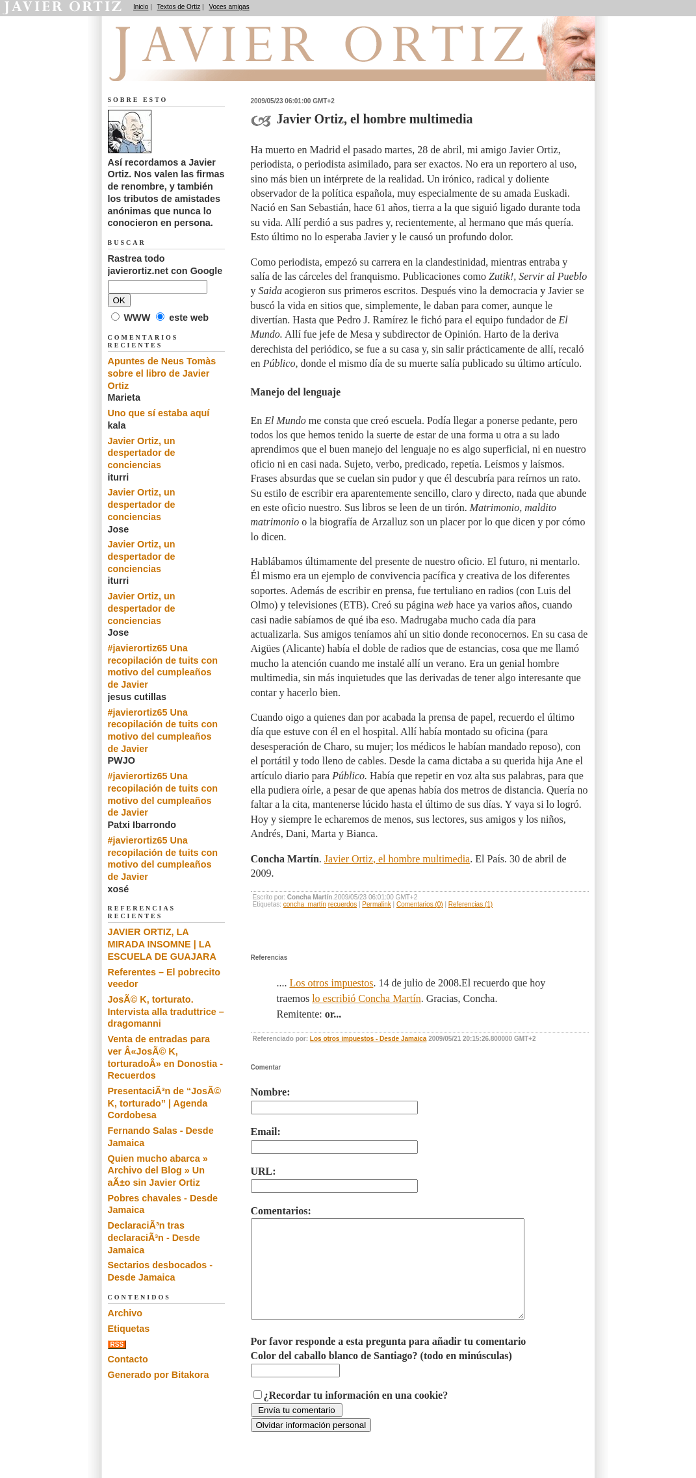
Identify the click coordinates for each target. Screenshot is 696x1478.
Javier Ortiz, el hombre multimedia (397, 858)
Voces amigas (229, 6)
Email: (266, 1131)
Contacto (128, 1359)
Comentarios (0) (419, 904)
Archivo (125, 1313)
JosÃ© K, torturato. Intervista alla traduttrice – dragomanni (166, 1011)
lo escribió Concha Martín (366, 998)
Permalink (376, 904)
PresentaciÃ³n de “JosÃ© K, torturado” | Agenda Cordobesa (165, 1103)
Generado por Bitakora (158, 1375)
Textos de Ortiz (179, 6)
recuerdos (342, 904)
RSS (117, 1344)
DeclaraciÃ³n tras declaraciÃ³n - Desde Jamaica (154, 1237)
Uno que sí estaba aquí (159, 413)
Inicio (140, 6)
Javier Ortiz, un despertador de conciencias (141, 453)
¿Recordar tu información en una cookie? (356, 1414)
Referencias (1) (470, 904)
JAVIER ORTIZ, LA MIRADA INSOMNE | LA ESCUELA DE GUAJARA (162, 944)
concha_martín (304, 904)
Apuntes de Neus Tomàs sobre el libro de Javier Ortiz (162, 373)
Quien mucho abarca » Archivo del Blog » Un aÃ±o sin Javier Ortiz (158, 1170)
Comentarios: (281, 1210)
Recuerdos (174, 66)
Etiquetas (129, 1328)
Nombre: (270, 1091)
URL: (263, 1171)
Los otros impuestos (332, 982)
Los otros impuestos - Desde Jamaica (368, 1038)
